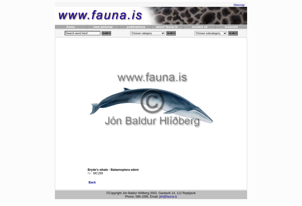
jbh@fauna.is (168, 196)
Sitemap (239, 5)
